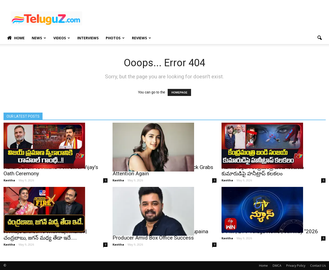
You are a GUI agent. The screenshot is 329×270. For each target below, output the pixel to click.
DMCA (277, 265)
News (39, 38)
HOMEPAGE (179, 92)
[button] (320, 38)
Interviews (88, 38)
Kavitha (9, 180)
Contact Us (318, 265)
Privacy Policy (295, 265)
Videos (61, 38)
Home (16, 38)
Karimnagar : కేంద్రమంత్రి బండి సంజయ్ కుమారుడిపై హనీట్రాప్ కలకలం (263, 170)
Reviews (141, 38)
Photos (115, 38)
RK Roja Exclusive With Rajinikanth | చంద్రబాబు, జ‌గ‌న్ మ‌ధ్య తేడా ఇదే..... (45, 234)
